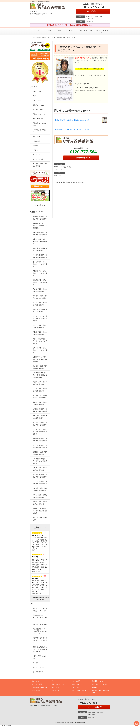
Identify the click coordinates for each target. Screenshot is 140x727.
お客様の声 (39, 37)
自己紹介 (35, 663)
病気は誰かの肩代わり (40, 624)
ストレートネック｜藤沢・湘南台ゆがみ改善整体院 (40, 318)
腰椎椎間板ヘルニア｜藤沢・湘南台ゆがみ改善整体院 (40, 226)
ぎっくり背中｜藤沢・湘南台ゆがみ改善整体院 (40, 264)
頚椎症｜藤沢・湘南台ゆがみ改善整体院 (40, 333)
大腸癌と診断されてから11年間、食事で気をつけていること (40, 631)
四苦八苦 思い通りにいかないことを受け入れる (40, 640)
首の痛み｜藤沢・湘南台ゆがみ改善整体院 (40, 297)
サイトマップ (37, 154)
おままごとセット (38, 667)
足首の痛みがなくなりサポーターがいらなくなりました (73, 129)
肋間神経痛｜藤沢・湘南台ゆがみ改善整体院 (40, 410)
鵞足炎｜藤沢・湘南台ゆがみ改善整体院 (40, 469)
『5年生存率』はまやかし (39, 657)
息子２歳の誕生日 (38, 672)
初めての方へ (37, 91)
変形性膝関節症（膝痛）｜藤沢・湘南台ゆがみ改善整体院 (40, 375)
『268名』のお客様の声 (102, 31)
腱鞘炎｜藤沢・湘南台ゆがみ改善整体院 (40, 383)
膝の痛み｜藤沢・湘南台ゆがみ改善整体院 (40, 367)
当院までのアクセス (86, 30)
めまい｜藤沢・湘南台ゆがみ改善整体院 (40, 326)
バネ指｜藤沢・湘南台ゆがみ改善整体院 (40, 390)
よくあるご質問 (38, 109)
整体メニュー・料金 (54, 30)
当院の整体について (39, 118)
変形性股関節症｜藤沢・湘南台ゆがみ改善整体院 (40, 461)
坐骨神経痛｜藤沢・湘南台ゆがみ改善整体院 (40, 218)
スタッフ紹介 (70, 30)
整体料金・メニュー (39, 105)
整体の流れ (36, 136)
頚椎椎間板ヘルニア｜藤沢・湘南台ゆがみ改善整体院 (40, 359)
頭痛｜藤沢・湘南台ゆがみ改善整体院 (40, 310)
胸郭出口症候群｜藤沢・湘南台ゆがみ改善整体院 (40, 341)
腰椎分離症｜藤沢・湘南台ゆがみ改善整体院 (40, 233)
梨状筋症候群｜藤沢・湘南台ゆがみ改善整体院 (40, 282)
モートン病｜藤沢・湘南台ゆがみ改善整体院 (40, 446)
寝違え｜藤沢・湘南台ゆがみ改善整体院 (40, 403)
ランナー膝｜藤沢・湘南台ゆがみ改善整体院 (40, 482)
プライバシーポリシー (40, 159)
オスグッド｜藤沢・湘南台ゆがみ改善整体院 (40, 424)
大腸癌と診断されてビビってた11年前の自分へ (40, 618)
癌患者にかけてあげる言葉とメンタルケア (40, 610)
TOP (38, 30)
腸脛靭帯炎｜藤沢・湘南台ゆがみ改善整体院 (40, 476)
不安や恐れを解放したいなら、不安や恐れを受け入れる (40, 649)
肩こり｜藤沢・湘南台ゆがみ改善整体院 (40, 290)
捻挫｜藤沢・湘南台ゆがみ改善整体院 (40, 417)
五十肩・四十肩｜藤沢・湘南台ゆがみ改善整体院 (40, 511)
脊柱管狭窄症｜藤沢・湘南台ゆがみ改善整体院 (40, 273)
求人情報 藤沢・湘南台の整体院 (40, 165)
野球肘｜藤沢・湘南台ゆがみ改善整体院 (40, 496)
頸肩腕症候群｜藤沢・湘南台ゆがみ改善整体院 (40, 350)
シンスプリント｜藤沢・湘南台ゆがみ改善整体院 (40, 432)
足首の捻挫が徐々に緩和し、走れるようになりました (72, 120)
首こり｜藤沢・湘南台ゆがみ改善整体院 (40, 304)
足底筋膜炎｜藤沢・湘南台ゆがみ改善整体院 (40, 439)
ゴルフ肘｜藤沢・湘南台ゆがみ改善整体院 (40, 489)
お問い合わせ (37, 150)
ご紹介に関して (38, 141)
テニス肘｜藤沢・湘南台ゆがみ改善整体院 (40, 396)
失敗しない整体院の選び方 (40, 519)
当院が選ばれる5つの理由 (39, 124)
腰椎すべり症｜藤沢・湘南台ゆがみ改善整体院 (40, 241)
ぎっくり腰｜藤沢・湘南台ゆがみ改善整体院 (40, 256)
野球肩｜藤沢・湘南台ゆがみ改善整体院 (40, 503)
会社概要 (35, 145)
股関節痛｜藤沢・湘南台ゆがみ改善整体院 (40, 453)
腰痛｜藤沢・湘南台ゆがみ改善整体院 (40, 249)
